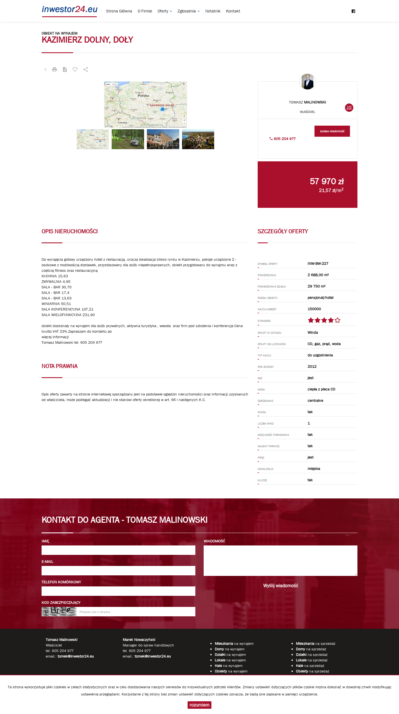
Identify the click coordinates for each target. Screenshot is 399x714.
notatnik (213, 11)
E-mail (47, 561)
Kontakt (233, 11)
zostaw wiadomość (332, 131)
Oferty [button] (165, 11)
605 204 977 (283, 138)
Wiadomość (214, 541)
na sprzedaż (315, 643)
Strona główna (119, 11)
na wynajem (234, 643)
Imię (45, 541)
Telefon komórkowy (61, 582)
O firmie (145, 11)
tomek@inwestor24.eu (153, 656)
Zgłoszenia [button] (189, 11)
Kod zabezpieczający (61, 602)
